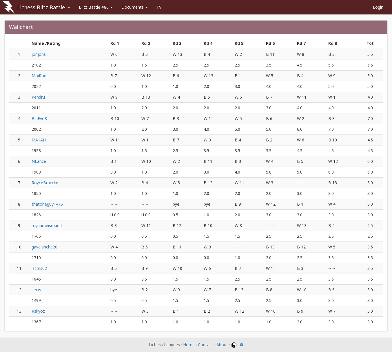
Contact (205, 344)
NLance (39, 161)
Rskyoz (38, 311)
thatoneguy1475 (47, 204)
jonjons (39, 54)
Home (189, 344)
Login (378, 7)
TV (158, 7)
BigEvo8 (39, 118)
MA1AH (39, 140)
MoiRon (39, 75)
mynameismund (47, 225)
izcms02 (39, 268)
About (222, 344)
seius (36, 289)
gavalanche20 (44, 247)
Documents (134, 7)
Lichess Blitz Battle (41, 7)
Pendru (38, 97)
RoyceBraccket (46, 182)
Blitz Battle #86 (96, 7)
